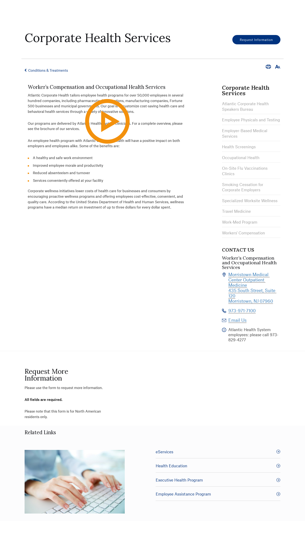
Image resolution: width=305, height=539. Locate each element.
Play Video (115, 139)
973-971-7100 (242, 310)
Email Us (237, 320)
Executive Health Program (218, 479)
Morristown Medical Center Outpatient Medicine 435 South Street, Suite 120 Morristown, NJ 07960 (252, 288)
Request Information (256, 40)
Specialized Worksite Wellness (249, 200)
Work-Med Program (239, 222)
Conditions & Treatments (48, 70)
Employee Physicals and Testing (251, 119)
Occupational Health (240, 157)
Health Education (218, 465)
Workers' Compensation (243, 232)
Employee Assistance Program (218, 493)
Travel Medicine (236, 211)
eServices (218, 451)
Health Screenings (239, 146)
